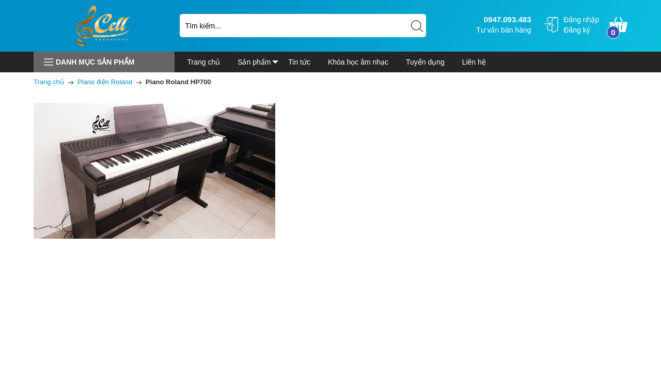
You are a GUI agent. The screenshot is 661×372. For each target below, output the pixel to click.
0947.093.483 (506, 19)
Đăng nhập (581, 20)
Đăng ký (576, 30)
